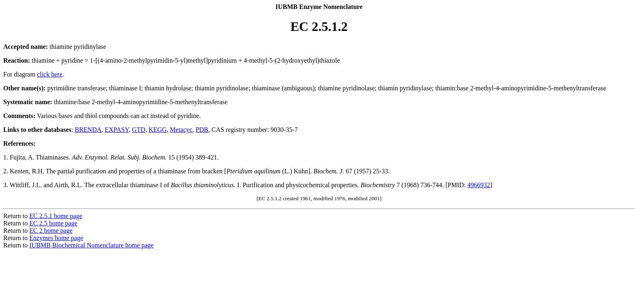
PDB (202, 129)
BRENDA (88, 129)
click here (50, 74)
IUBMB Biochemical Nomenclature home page (91, 245)
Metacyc (181, 129)
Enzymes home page (56, 237)
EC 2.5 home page (53, 223)
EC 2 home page (50, 230)
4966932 (478, 184)
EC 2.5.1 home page (55, 215)
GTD (138, 129)
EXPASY (117, 129)
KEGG (157, 129)
